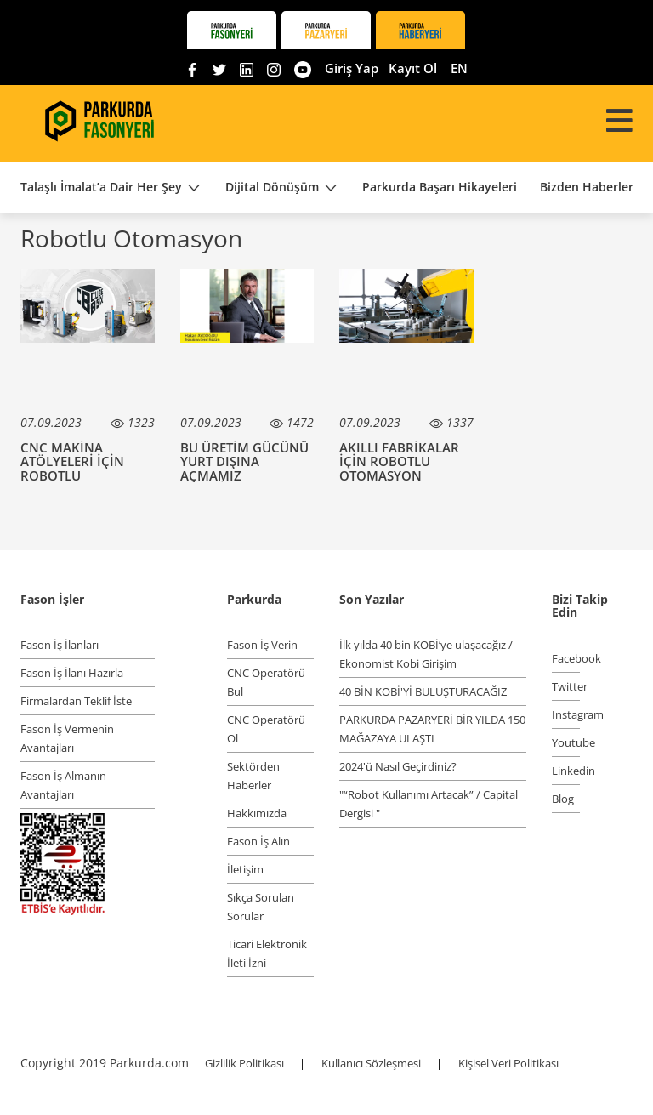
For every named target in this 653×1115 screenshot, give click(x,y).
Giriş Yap (351, 68)
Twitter (566, 686)
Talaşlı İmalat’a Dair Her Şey (111, 187)
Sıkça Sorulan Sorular (260, 907)
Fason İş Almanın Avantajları (63, 785)
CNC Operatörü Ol (266, 729)
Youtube (566, 742)
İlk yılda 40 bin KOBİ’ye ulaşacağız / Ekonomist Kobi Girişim (426, 654)
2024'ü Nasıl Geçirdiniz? (398, 766)
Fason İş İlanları (59, 644)
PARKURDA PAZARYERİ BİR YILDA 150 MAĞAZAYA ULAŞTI (432, 729)
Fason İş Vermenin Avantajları (67, 738)
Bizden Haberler (586, 187)
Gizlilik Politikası (246, 1063)
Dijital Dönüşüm (282, 187)
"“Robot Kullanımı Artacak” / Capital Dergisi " (428, 804)
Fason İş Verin (262, 644)
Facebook (566, 658)
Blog (563, 798)
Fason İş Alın (258, 841)
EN (459, 68)
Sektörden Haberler (253, 776)
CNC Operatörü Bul (266, 682)
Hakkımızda (257, 813)
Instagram (566, 714)
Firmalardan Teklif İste (76, 700)
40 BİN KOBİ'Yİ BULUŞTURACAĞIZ (423, 691)
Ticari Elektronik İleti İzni (267, 953)
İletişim (245, 869)
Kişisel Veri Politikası (508, 1063)
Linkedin (566, 770)
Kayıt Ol (413, 68)
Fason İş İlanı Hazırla (71, 672)
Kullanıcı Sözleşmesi (372, 1063)
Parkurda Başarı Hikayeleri (439, 187)
